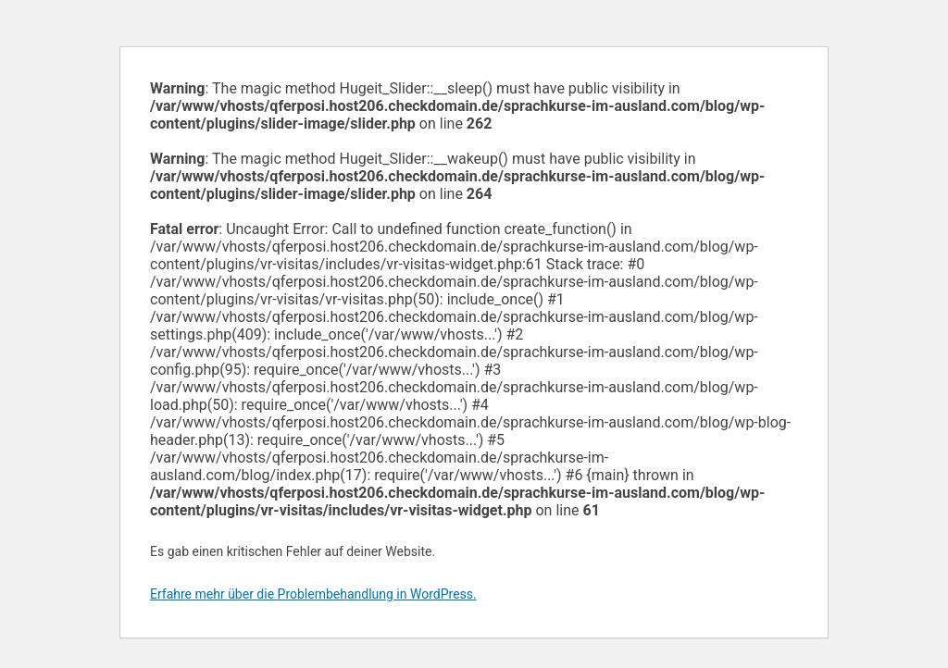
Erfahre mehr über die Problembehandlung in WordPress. (313, 594)
